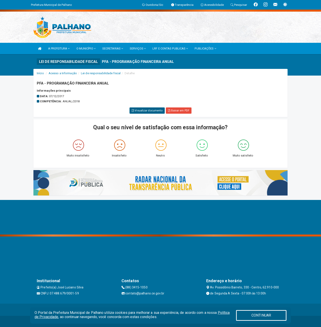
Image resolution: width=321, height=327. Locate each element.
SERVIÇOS (138, 48)
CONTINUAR (261, 315)
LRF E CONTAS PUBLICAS (170, 48)
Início (40, 73)
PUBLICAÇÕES (205, 48)
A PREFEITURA (59, 48)
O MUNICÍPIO (86, 48)
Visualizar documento (147, 110)
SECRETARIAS (112, 48)
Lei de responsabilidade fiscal (101, 73)
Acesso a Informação (63, 73)
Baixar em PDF (178, 110)
